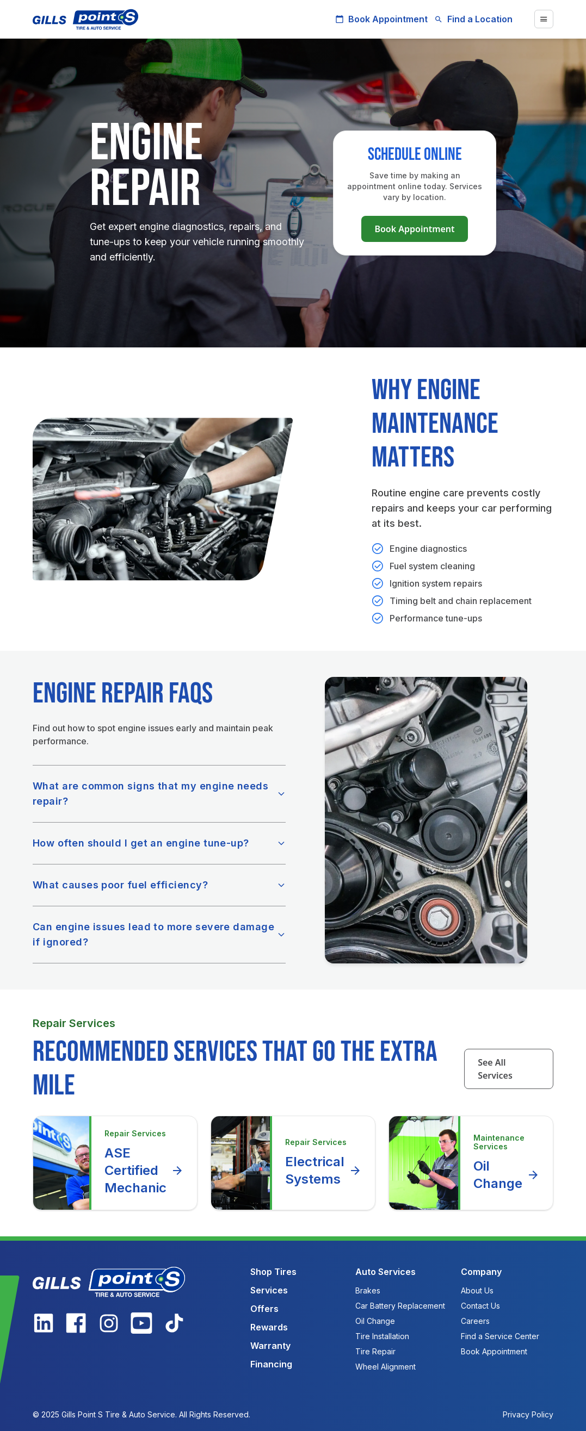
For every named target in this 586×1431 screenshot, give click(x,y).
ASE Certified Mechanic (144, 1170)
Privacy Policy (528, 1414)
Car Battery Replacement (400, 1305)
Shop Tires (273, 1271)
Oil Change (506, 1174)
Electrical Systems (323, 1170)
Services (269, 1290)
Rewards (269, 1327)
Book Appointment (381, 19)
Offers (264, 1309)
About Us (477, 1290)
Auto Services (385, 1271)
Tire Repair (375, 1351)
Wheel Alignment (385, 1366)
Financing (271, 1364)
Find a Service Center (500, 1336)
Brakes (367, 1290)
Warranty (270, 1346)
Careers (475, 1321)
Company (481, 1271)
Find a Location (473, 19)
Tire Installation (382, 1336)
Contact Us (480, 1305)
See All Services (495, 1068)
